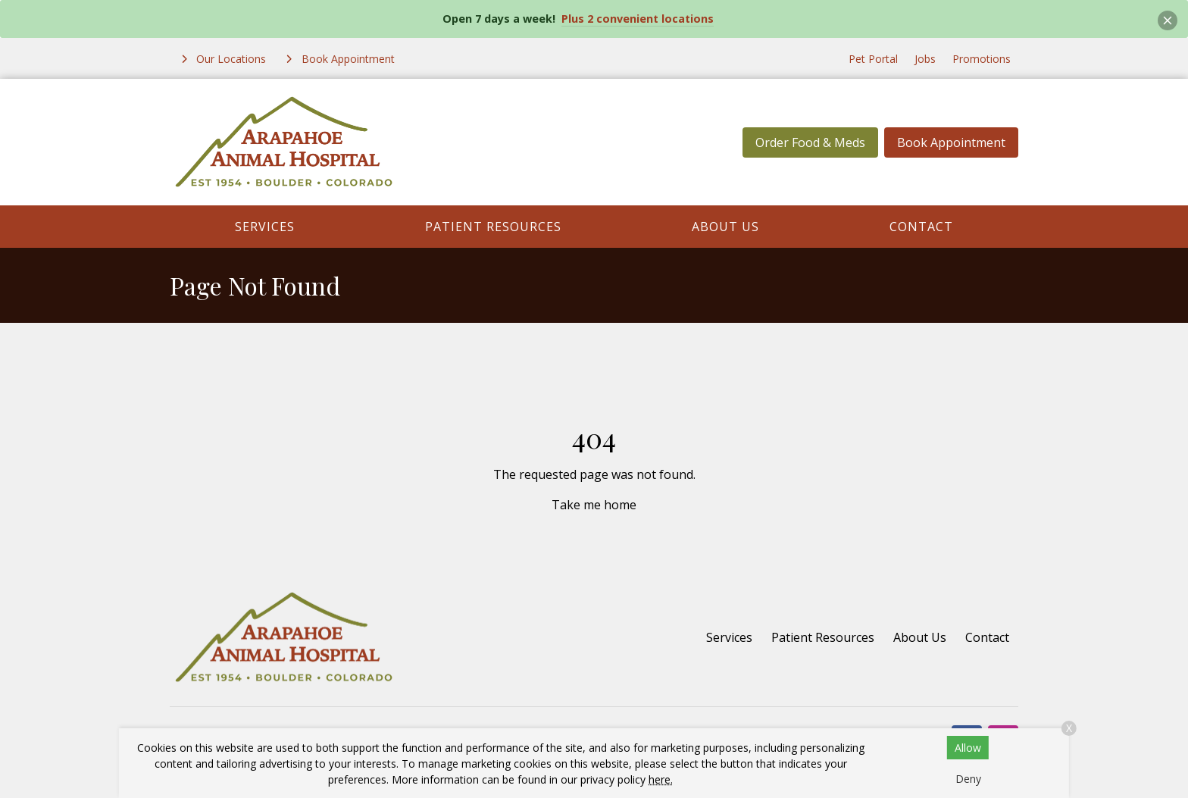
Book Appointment (951, 142)
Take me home (594, 504)
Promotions (981, 59)
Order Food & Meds (810, 142)
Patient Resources (493, 226)
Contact (921, 226)
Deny (968, 778)
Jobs (925, 59)
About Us (725, 226)
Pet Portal (873, 59)
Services (265, 226)
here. (661, 779)
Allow (968, 747)
